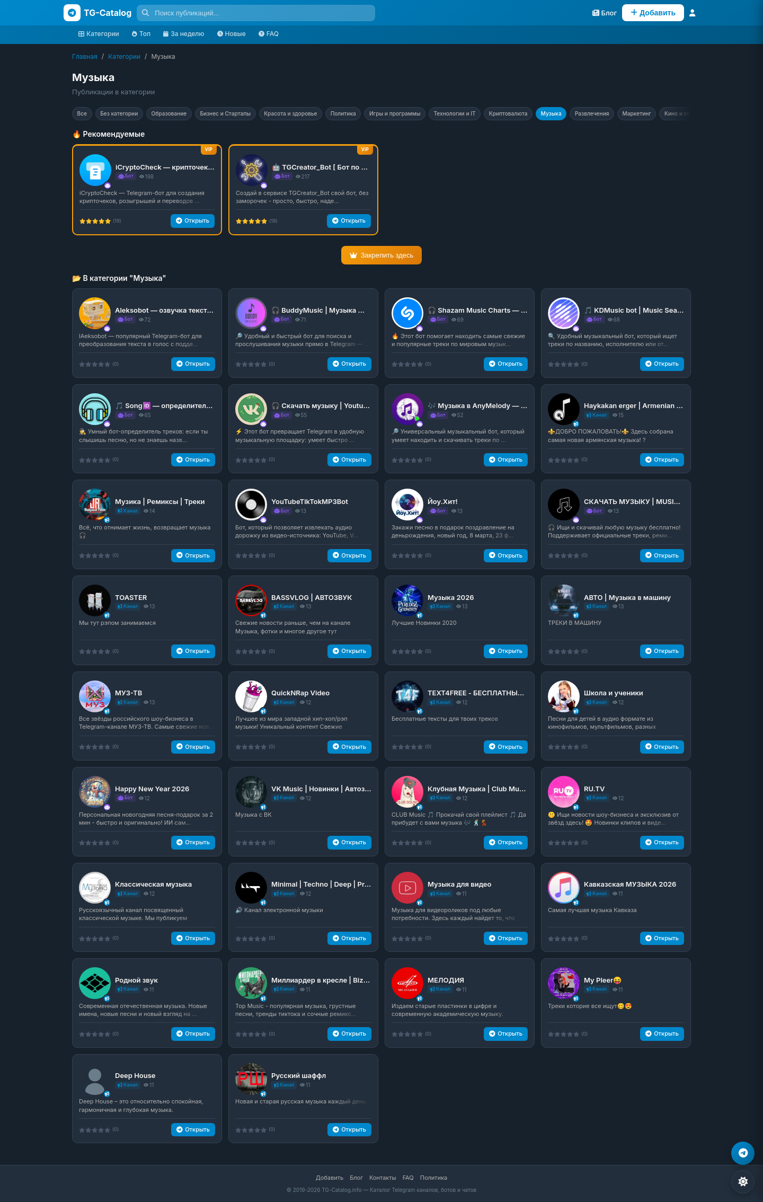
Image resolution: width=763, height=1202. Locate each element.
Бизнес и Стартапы (247, 114)
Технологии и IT (506, 114)
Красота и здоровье (321, 114)
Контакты (382, 1177)
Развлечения (662, 114)
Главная (84, 56)
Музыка (616, 114)
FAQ (269, 34)
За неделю (183, 34)
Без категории (127, 114)
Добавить (329, 1177)
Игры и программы (439, 114)
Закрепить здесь (382, 257)
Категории (98, 34)
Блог (356, 1177)
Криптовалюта (567, 114)
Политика (380, 114)
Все (84, 114)
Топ (141, 34)
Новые (231, 34)
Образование (183, 114)
